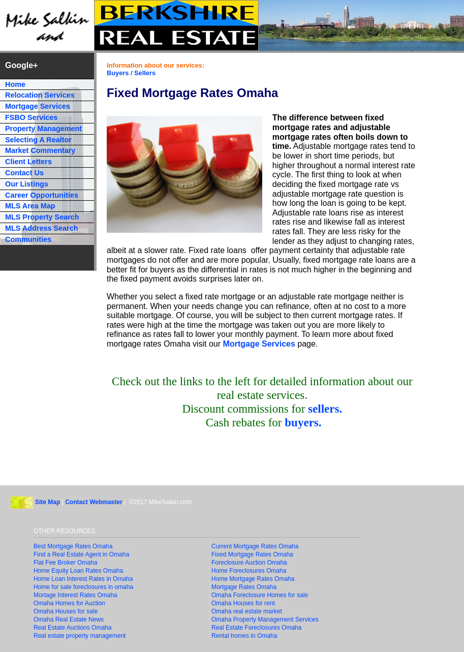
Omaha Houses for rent (243, 603)
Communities (28, 239)
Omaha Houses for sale (66, 611)
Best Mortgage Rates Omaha (73, 546)
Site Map (47, 502)
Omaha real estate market (246, 611)
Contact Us (24, 173)
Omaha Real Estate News (69, 619)
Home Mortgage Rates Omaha (252, 578)
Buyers (118, 73)
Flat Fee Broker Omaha (65, 562)
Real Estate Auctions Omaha (72, 627)
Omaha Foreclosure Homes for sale (259, 595)
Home (15, 84)
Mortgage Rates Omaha (243, 587)
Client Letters (28, 162)
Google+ (21, 65)
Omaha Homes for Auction (69, 603)
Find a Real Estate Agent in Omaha (81, 554)
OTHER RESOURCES (64, 531)
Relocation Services (40, 95)
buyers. (303, 422)
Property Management (43, 129)
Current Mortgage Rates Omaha (254, 546)
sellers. (325, 408)
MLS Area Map (30, 206)
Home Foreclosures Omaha (248, 570)
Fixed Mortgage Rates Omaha (252, 554)
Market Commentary (40, 150)
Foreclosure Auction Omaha (249, 562)
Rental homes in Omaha (244, 635)
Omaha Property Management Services (265, 619)
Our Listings (26, 184)
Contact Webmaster (93, 502)
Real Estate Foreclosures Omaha (256, 627)
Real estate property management (80, 635)
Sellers (145, 73)
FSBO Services (31, 117)
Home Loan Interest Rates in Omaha (83, 578)
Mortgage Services (259, 343)
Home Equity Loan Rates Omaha (78, 570)
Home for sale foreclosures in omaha (83, 587)
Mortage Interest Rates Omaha (75, 595)
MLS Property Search (42, 217)
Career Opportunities (41, 195)
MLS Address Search (41, 228)
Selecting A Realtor (38, 140)
